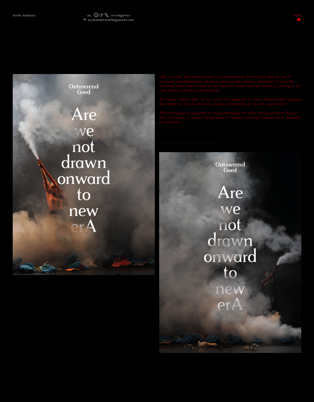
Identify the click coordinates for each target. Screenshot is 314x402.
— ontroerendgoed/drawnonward (187, 140)
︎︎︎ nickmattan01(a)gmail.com (29, 24)
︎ (142, 15)
